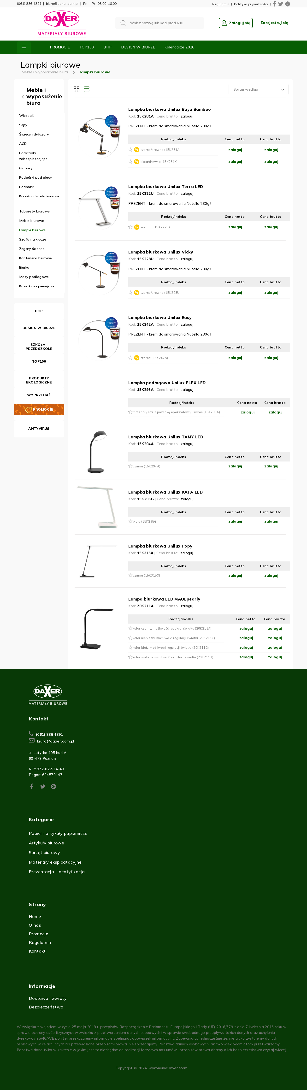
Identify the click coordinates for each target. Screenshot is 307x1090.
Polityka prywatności (251, 4)
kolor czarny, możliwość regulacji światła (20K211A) (172, 628)
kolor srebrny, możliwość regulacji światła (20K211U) (173, 657)
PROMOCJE (60, 47)
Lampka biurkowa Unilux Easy (160, 317)
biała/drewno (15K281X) (159, 162)
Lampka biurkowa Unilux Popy (160, 545)
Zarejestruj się (274, 23)
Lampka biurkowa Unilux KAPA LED (165, 492)
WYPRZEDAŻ (39, 395)
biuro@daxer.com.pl (62, 3)
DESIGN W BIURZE (138, 47)
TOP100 (86, 47)
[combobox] (259, 89)
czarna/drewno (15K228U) (161, 293)
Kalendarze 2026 (180, 47)
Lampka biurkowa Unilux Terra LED (165, 186)
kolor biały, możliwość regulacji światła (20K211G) (171, 647)
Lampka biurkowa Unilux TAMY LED (165, 436)
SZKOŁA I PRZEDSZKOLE (39, 346)
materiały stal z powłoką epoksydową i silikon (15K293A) (176, 412)
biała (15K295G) (145, 521)
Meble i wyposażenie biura (45, 72)
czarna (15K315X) (146, 575)
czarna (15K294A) (146, 466)
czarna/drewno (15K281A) (161, 150)
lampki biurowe (95, 72)
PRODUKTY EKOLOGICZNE (39, 380)
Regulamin (220, 4)
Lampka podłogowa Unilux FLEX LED (167, 382)
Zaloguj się (236, 23)
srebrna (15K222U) (155, 227)
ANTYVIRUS (38, 428)
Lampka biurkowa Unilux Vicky (160, 251)
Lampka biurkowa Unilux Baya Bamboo (169, 109)
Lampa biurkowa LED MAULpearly (164, 598)
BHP (107, 47)
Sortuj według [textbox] (246, 89)
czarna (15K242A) (154, 358)
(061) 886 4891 (29, 3)
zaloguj (187, 116)
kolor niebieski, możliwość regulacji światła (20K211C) (174, 638)
